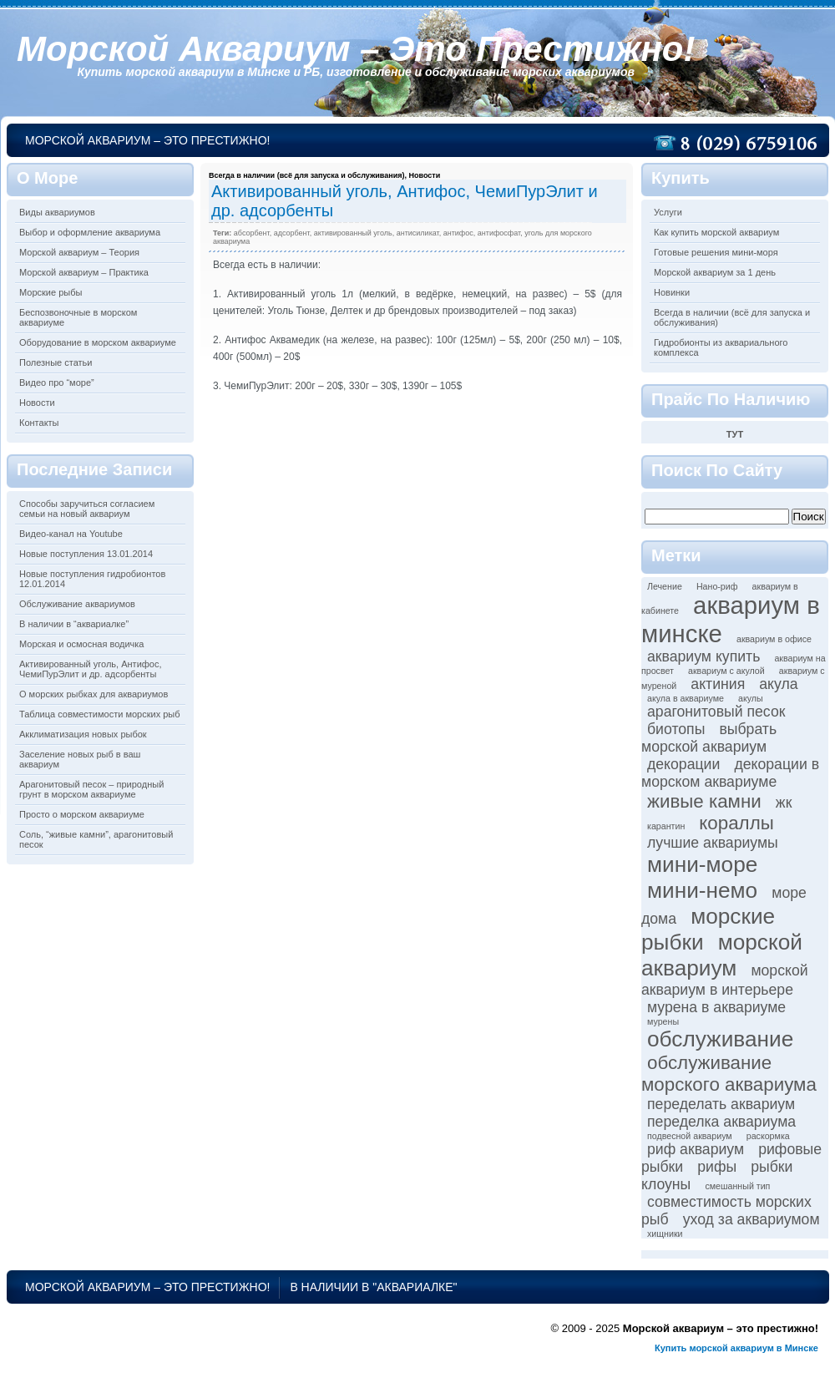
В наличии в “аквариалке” (74, 624)
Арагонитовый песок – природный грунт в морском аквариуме (91, 789)
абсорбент (252, 233)
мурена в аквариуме (716, 1007)
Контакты (39, 423)
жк (784, 802)
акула (778, 684)
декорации (683, 764)
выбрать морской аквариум (709, 738)
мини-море (702, 864)
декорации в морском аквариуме (730, 773)
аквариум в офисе (774, 639)
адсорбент (292, 233)
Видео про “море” (56, 382)
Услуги (668, 212)
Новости (37, 403)
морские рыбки (708, 929)
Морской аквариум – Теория (79, 252)
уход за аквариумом (751, 1219)
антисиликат (418, 233)
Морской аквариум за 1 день (715, 272)
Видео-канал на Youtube (71, 534)
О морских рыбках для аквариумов (93, 694)
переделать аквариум (721, 1104)
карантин (666, 826)
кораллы (736, 823)
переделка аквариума (721, 1121)
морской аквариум (721, 955)
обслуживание (720, 1038)
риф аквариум (695, 1149)
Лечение (664, 586)
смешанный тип (737, 1186)
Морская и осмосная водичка (81, 644)
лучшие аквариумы (712, 842)
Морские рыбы (50, 292)
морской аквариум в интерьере (724, 980)
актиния (718, 684)
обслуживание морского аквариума (729, 1073)
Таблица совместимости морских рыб (99, 714)
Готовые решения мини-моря (716, 252)
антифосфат (499, 233)
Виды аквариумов (57, 212)
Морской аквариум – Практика (84, 272)
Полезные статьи (55, 362)
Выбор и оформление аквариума (89, 232)
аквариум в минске (730, 619)
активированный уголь (353, 233)
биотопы (676, 729)
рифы (716, 1166)
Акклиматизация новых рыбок (83, 734)
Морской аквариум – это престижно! (356, 48)
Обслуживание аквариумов (77, 604)
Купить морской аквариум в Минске (736, 1348)
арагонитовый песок (716, 711)
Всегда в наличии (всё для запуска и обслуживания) (306, 175)
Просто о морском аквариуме (81, 814)
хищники (665, 1234)
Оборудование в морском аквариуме (97, 342)
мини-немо (702, 890)
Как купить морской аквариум (716, 232)
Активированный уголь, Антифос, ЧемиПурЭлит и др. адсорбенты (90, 669)
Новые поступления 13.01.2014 (86, 554)
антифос (458, 233)
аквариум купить (703, 656)
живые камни (704, 801)
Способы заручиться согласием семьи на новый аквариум (86, 509)
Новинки (672, 292)
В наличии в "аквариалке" (373, 1287)
